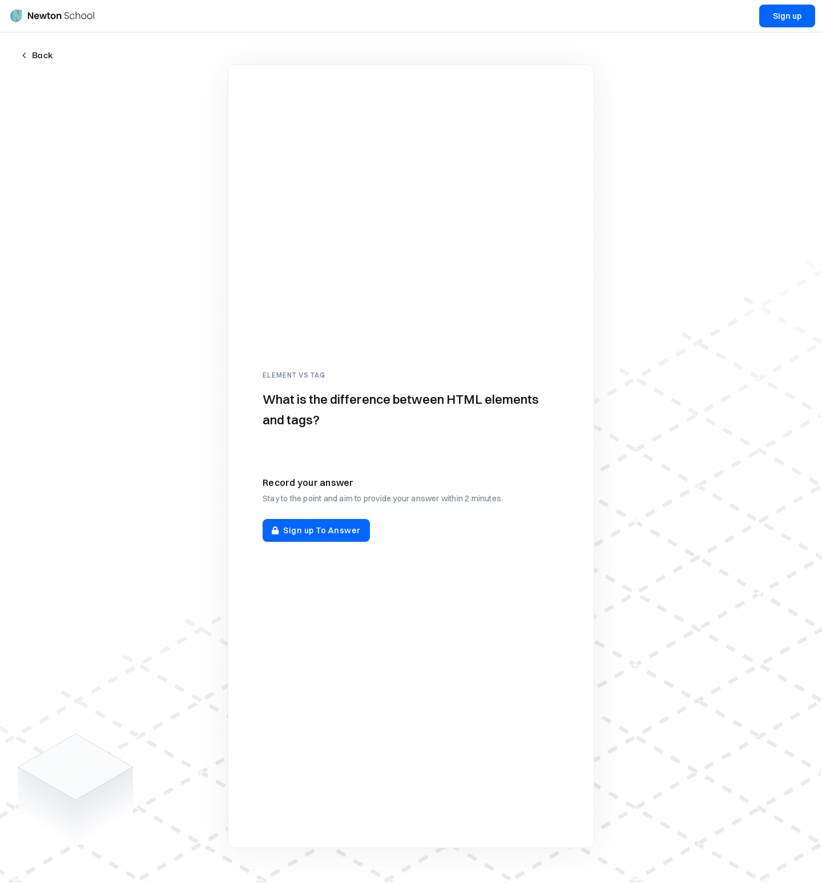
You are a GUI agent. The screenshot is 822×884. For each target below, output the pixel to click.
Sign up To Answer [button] (316, 530)
